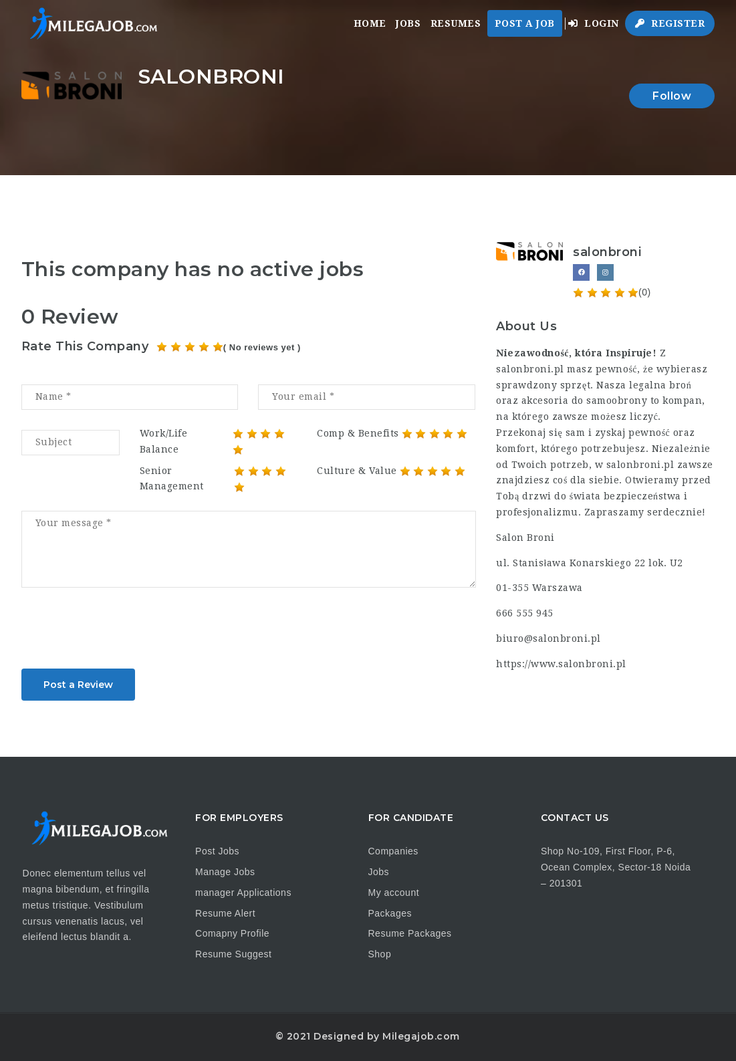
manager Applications (243, 892)
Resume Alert (225, 913)
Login (593, 23)
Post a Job (525, 23)
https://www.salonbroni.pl (561, 664)
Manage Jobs (225, 871)
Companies (393, 851)
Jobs (408, 23)
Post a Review (78, 685)
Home (370, 23)
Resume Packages (410, 933)
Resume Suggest (233, 954)
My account (394, 892)
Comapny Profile (232, 933)
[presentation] (123, 632)
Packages (390, 913)
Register (670, 23)
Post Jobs (217, 851)
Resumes (456, 23)
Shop (380, 954)
